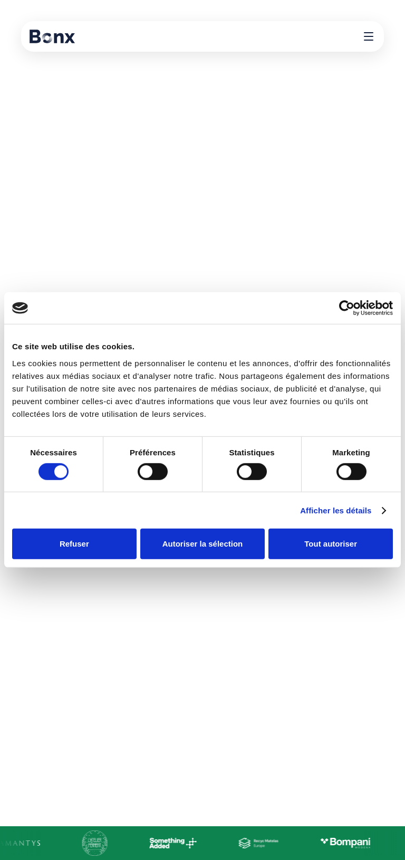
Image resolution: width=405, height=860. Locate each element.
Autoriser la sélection (202, 543)
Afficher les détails (335, 510)
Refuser (74, 543)
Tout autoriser (330, 543)
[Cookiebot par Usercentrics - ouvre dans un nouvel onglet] (347, 308)
